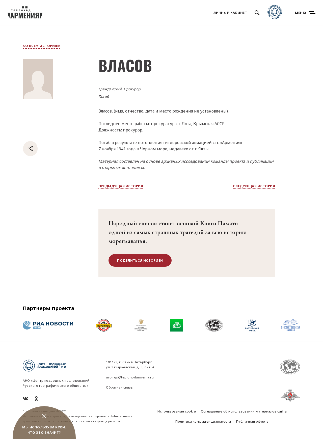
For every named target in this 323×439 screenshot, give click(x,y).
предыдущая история (120, 186)
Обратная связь (119, 387)
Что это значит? (44, 432)
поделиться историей (140, 260)
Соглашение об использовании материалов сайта (244, 411)
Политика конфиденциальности (203, 421)
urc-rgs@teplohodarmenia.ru (130, 377)
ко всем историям (41, 45)
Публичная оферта (252, 421)
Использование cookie (176, 411)
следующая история (254, 186)
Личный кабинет (230, 12)
